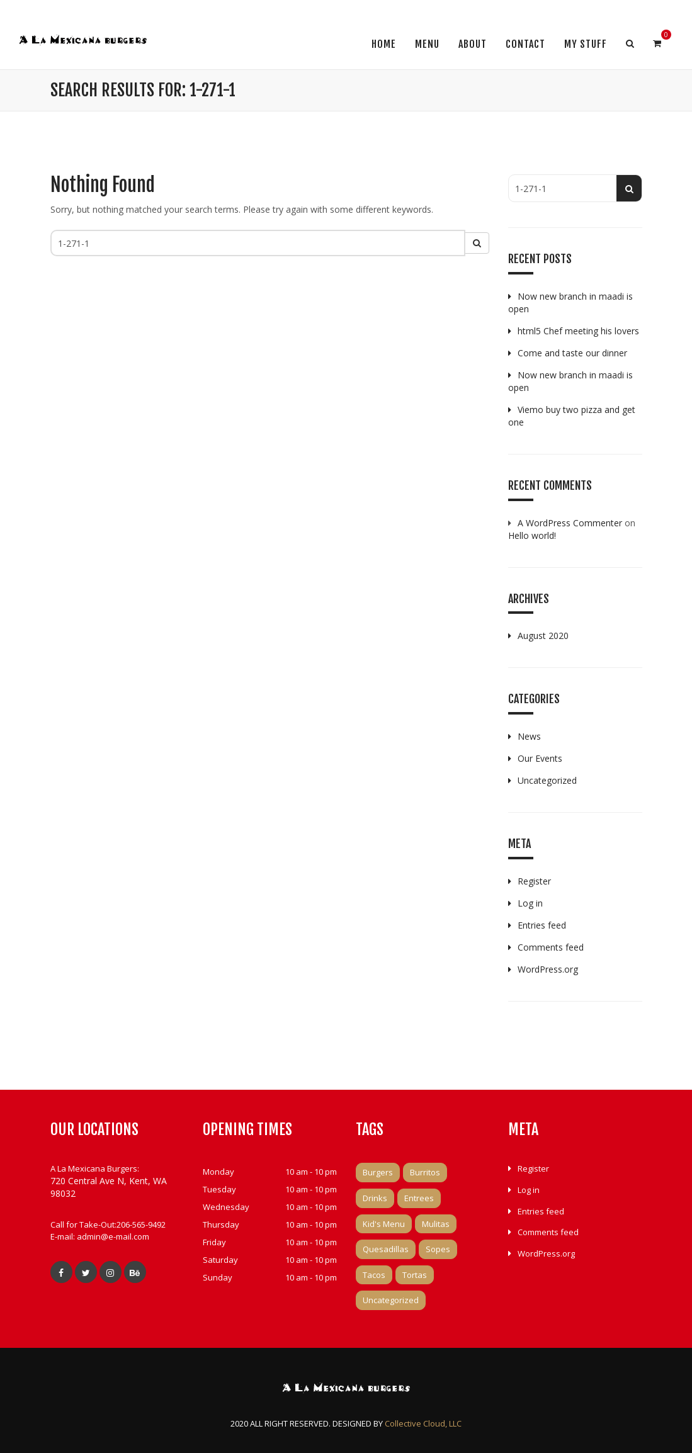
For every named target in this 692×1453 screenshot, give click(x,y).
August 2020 (543, 636)
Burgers (378, 1172)
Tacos (374, 1275)
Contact (525, 44)
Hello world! (532, 535)
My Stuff (585, 44)
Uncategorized (547, 780)
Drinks (375, 1198)
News (529, 736)
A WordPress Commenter (570, 523)
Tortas (414, 1275)
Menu (427, 44)
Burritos (425, 1172)
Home (384, 44)
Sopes (438, 1249)
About (472, 44)
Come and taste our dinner (572, 353)
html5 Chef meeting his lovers (578, 331)
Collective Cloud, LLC (423, 1423)
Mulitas (436, 1224)
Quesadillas (386, 1249)
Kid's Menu (384, 1224)
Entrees (419, 1198)
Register (534, 881)
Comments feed (551, 947)
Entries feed (542, 925)
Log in (530, 903)
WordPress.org (548, 969)
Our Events (540, 758)
